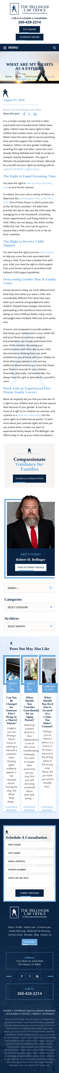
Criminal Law (44, 927)
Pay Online (29, 29)
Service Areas (15, 935)
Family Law (29, 927)
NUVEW (7, 1010)
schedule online (29, 36)
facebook (24, 114)
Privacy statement (44, 1013)
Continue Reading (11, 808)
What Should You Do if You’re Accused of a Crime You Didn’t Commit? (47, 712)
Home (11, 927)
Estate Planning (17, 931)
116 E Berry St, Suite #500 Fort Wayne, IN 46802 (29, 963)
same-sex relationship (29, 415)
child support (46, 252)
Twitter (29, 976)
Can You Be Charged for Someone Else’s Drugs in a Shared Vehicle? (11, 710)
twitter (29, 114)
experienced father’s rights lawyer (21, 169)
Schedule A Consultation (29, 478)
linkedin (35, 114)
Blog (36, 935)
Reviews (28, 935)
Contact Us (46, 935)
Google (37, 976)
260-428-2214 (29, 22)
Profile (19, 927)
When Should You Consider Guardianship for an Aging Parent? (29, 709)
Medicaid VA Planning (38, 931)
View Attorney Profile (30, 567)
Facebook (21, 976)
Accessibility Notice (18, 1013)
